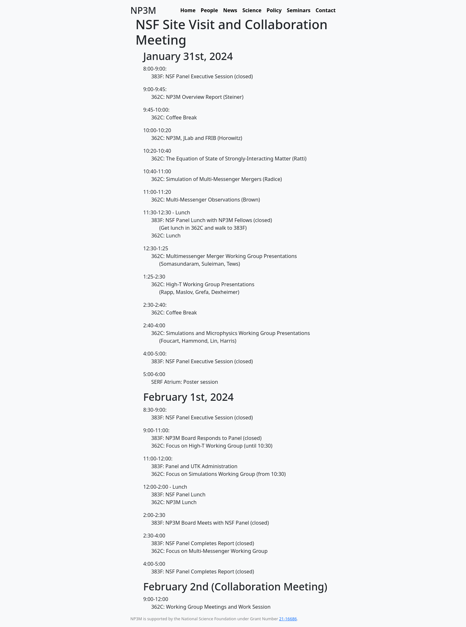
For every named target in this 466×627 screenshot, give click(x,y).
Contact (325, 10)
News (230, 10)
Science (252, 10)
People (209, 10)
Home (187, 10)
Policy (274, 10)
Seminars (298, 10)
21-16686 (288, 619)
